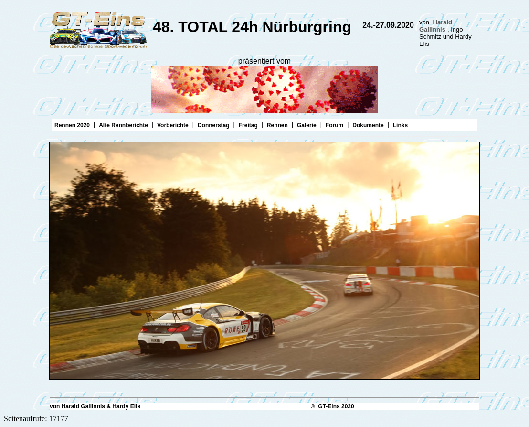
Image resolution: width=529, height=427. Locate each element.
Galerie (307, 125)
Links (400, 125)
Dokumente (367, 125)
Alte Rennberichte (123, 125)
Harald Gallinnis (435, 26)
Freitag (248, 125)
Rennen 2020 (72, 125)
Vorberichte (173, 125)
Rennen (277, 125)
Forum (334, 125)
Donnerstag (214, 125)
